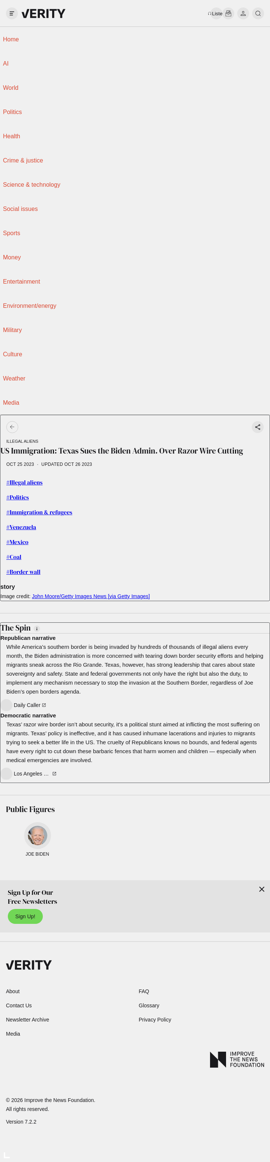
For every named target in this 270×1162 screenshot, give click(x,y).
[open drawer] (12, 13)
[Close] (262, 889)
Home (11, 39)
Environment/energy (29, 306)
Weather (14, 378)
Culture (12, 354)
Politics (12, 112)
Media (11, 403)
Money (12, 257)
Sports (11, 233)
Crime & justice (23, 160)
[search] (258, 13)
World (11, 88)
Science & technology (31, 184)
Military (12, 330)
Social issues (20, 209)
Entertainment (21, 281)
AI (6, 63)
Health (11, 136)
